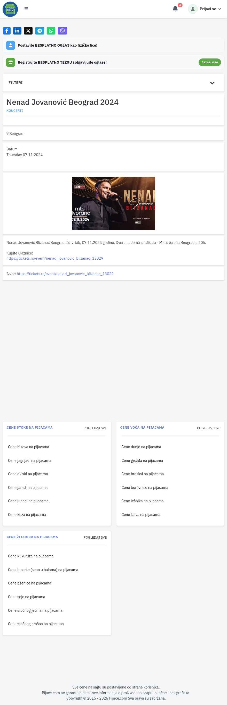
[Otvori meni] (26, 9)
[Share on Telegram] (39, 31)
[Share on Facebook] (7, 31)
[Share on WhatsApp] (51, 31)
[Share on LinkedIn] (17, 31)
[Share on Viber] (62, 31)
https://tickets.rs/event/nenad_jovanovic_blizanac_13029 (54, 258)
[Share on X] (28, 31)
